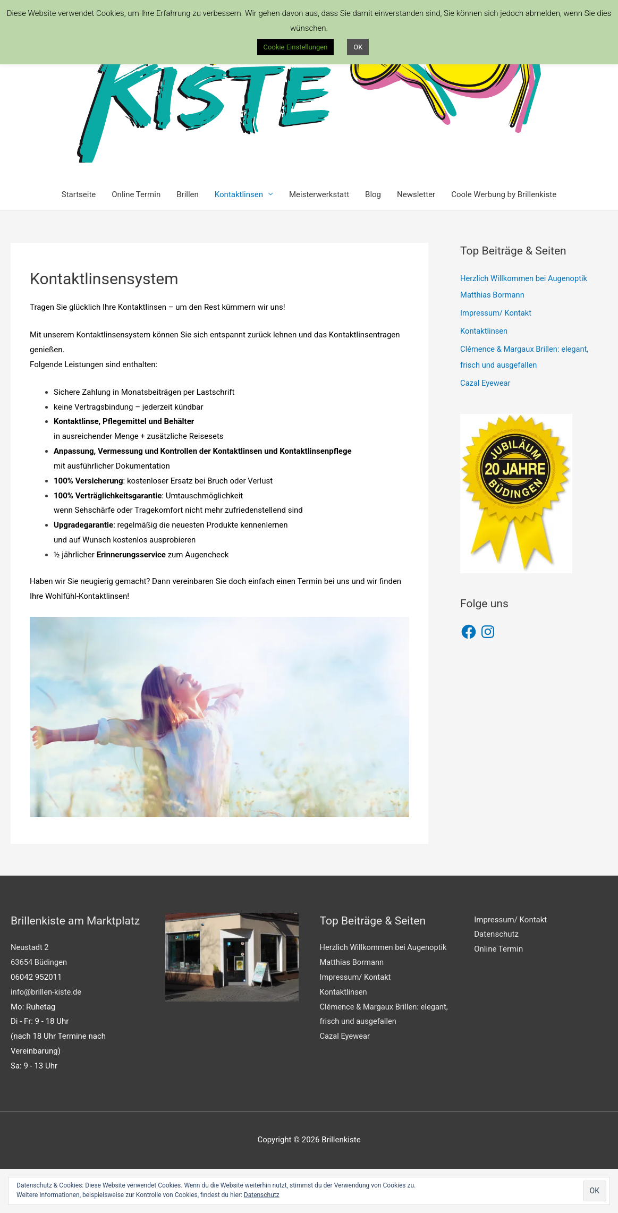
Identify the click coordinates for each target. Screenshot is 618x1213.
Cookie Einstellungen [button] (296, 47)
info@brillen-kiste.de (47, 1036)
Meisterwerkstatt (319, 238)
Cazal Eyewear (486, 426)
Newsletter (416, 238)
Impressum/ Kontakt (496, 357)
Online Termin (136, 238)
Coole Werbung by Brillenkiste (503, 238)
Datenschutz (496, 978)
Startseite (79, 238)
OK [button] (357, 47)
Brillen (187, 238)
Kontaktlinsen (239, 238)
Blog (373, 238)
